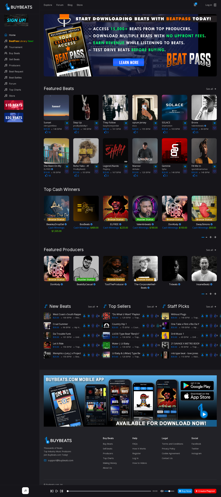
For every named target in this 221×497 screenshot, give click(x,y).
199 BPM (184, 325)
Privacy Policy (168, 446)
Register (136, 451)
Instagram (197, 451)
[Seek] (109, 491)
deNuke (135, 168)
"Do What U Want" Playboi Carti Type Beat (134, 312)
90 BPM (56, 171)
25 (195, 131)
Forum (59, 5)
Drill (193, 335)
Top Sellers (120, 304)
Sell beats (107, 446)
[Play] (56, 491)
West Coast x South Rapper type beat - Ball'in (77, 312)
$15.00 (115, 355)
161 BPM (115, 128)
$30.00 (56, 325)
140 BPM (56, 128)
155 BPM (145, 128)
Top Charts (108, 456)
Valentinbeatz (199, 125)
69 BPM (183, 335)
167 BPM (115, 171)
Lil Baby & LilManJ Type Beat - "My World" (134, 351)
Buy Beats (108, 442)
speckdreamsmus (200, 168)
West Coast (79, 316)
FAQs (135, 442)
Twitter (195, 446)
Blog (70, 5)
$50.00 (174, 325)
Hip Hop (77, 325)
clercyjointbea (50, 125)
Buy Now (185, 491)
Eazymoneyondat (111, 125)
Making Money (110, 461)
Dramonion (167, 125)
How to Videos (139, 461)
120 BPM (145, 171)
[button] (203, 292)
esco (134, 125)
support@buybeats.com (58, 458)
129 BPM (125, 316)
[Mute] (162, 491)
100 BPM (66, 316)
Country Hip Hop (139, 325)
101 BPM (66, 335)
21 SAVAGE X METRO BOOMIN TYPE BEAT (193, 341)
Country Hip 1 (119, 322)
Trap (76, 345)
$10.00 (56, 345)
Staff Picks (178, 304)
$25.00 (56, 316)
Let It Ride (58, 341)
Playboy (106, 168)
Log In (135, 456)
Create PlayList (205, 491)
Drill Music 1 (177, 332)
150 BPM (66, 345)
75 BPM (124, 325)
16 (48, 131)
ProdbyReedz (79, 168)
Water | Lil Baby (120, 341)
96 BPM (65, 325)
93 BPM (85, 171)
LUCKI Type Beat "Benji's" (125, 332)
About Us (107, 466)
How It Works (139, 446)
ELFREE (48, 168)
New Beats (60, 304)
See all (211, 87)
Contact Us (167, 456)
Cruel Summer (60, 322)
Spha (164, 168)
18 (48, 174)
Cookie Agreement (171, 451)
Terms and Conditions (172, 442)
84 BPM (203, 128)
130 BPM (125, 335)
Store (80, 5)
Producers (108, 451)
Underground (80, 335)
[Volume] (169, 491)
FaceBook (196, 442)
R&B (195, 355)
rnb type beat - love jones (184, 351)
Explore (48, 5)
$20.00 (115, 325)
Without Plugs (178, 312)
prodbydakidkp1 (80, 125)
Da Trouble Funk (62, 332)
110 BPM (184, 355)
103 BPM (174, 128)
